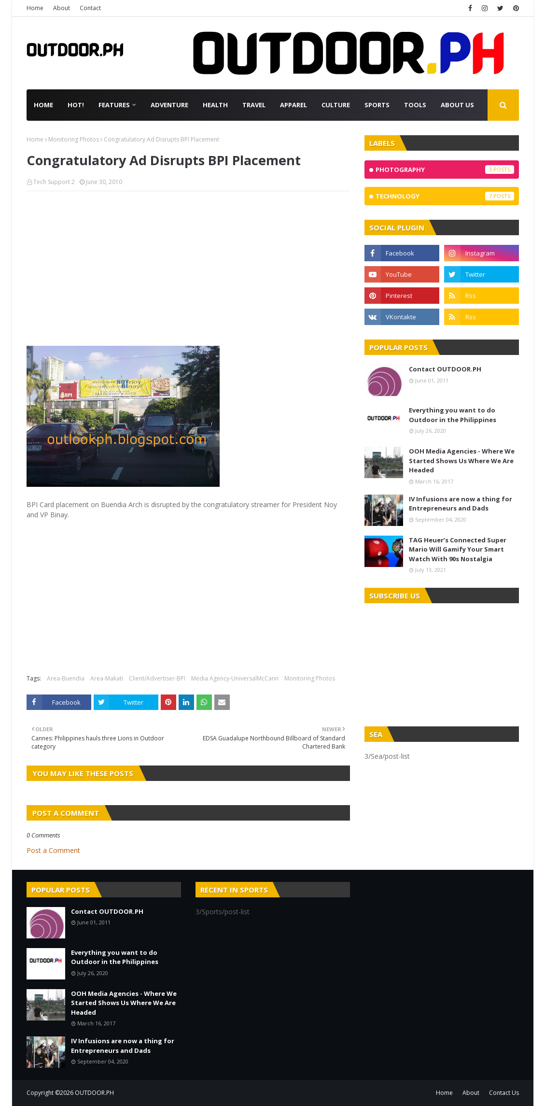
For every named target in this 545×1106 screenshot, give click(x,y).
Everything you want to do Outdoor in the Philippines (452, 415)
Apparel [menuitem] (293, 104)
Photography (445, 169)
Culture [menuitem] (335, 104)
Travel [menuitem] (254, 104)
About (61, 8)
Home (35, 8)
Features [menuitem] (114, 104)
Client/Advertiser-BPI (157, 678)
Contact (90, 8)
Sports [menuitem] (377, 104)
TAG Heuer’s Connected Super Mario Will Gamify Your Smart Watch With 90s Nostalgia (457, 549)
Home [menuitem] (43, 104)
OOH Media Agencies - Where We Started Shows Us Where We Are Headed (462, 460)
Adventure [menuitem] (169, 104)
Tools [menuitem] (415, 104)
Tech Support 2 (54, 182)
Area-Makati (106, 678)
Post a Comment (53, 850)
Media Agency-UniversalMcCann (235, 678)
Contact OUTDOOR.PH (445, 369)
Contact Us (504, 1093)
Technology (445, 196)
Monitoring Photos (73, 139)
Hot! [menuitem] (76, 104)
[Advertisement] (188, 268)
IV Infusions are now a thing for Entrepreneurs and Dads (460, 504)
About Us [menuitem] (457, 104)
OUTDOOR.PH (94, 1093)
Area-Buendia (65, 678)
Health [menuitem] (215, 104)
